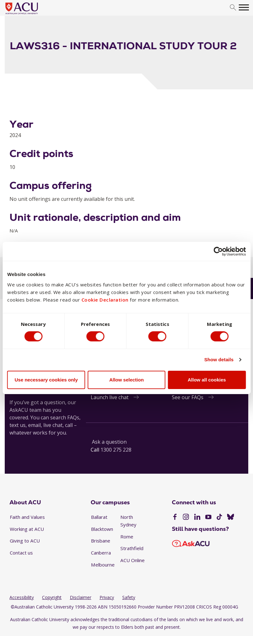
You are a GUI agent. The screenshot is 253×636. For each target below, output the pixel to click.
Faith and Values (27, 517)
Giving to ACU (25, 540)
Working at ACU (27, 529)
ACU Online (132, 560)
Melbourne (103, 564)
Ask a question (109, 441)
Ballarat (99, 517)
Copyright (52, 597)
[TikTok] (219, 517)
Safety (128, 597)
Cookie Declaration (105, 299)
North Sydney (128, 521)
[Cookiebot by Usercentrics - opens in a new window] (218, 251)
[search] (233, 8)
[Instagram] (186, 517)
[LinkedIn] (197, 517)
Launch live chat (110, 397)
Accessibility (21, 597)
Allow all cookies (207, 379)
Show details (219, 360)
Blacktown (102, 529)
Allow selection (126, 379)
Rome (126, 536)
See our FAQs (187, 397)
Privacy (106, 597)
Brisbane (100, 540)
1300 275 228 (115, 449)
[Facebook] (175, 517)
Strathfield (131, 548)
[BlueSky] (230, 517)
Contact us (21, 552)
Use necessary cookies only (46, 379)
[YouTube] (208, 517)
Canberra (101, 552)
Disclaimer (80, 597)
